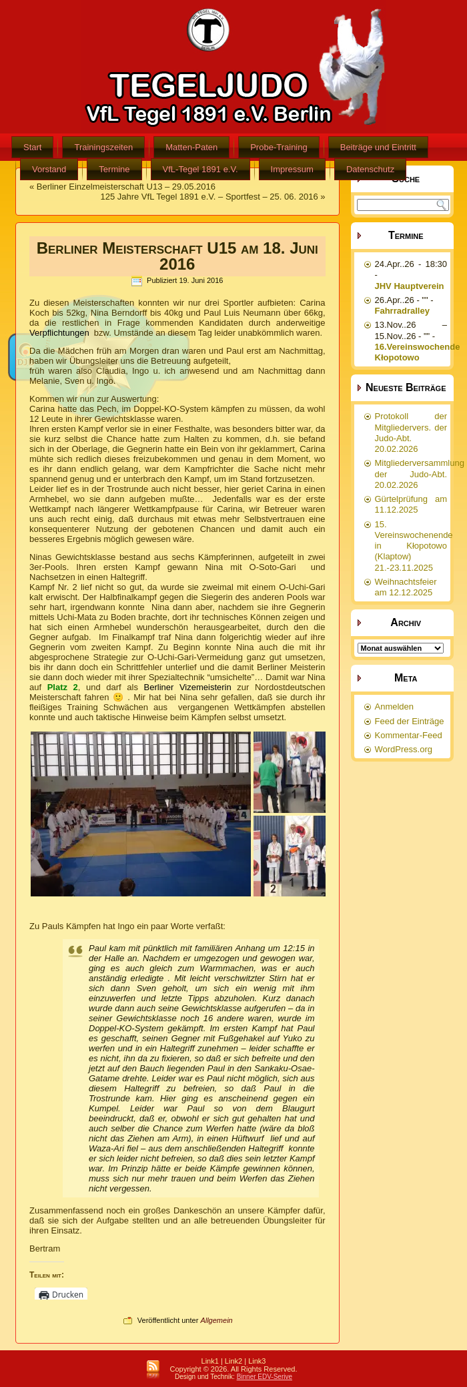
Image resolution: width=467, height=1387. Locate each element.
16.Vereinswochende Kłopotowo (417, 352)
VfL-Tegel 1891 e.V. (200, 169)
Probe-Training (279, 147)
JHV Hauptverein (409, 286)
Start (32, 147)
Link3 (257, 1361)
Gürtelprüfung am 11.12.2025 (411, 504)
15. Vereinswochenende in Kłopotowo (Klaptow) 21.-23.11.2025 (414, 546)
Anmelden (394, 707)
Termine (114, 169)
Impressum (292, 169)
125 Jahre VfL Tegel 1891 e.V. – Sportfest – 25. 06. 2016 (209, 197)
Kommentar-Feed (408, 735)
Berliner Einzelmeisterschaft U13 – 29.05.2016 (126, 187)
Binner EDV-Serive (264, 1376)
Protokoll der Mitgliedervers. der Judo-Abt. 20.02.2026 (411, 432)
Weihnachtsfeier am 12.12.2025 (406, 587)
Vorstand (49, 169)
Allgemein (216, 1320)
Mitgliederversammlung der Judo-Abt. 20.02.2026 (419, 474)
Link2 (233, 1361)
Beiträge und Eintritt (378, 147)
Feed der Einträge (409, 721)
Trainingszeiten (103, 147)
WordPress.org (403, 749)
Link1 (210, 1361)
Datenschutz (370, 169)
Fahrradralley (402, 311)
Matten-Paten (191, 147)
